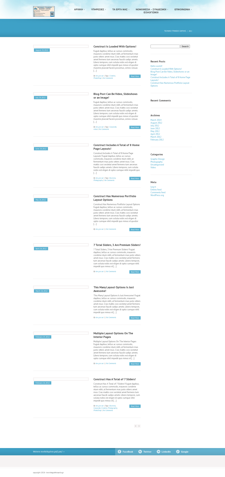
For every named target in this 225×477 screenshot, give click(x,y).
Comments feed (158, 192)
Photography (98, 180)
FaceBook (128, 451)
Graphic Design (158, 159)
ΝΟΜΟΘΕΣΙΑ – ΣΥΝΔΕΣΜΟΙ (151, 10)
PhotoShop (97, 78)
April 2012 (155, 134)
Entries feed (156, 189)
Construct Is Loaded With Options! (114, 46)
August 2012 (156, 122)
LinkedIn (166, 451)
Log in (153, 186)
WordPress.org (157, 195)
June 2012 (155, 128)
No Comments (108, 78)
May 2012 (155, 131)
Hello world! (156, 66)
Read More (135, 76)
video (95, 129)
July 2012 (155, 125)
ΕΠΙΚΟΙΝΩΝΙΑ (182, 9)
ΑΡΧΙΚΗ (78, 9)
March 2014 (156, 120)
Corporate (112, 127)
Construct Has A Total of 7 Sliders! (114, 379)
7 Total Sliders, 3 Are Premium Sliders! (116, 245)
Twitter (147, 451)
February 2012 (157, 139)
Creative (112, 76)
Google (184, 451)
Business (112, 178)
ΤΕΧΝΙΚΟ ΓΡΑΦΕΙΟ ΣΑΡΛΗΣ (175, 31)
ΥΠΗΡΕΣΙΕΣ (97, 9)
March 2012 (156, 136)
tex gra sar (100, 76)
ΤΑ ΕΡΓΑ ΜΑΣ (119, 9)
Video (153, 167)
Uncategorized (157, 164)
